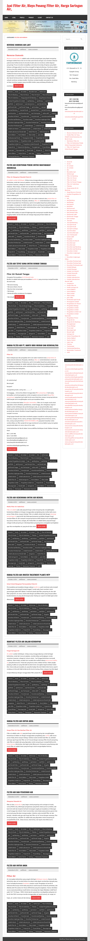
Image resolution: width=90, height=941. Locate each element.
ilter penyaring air (42, 393)
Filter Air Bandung (13, 94)
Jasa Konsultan (12, 113)
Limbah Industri (37, 128)
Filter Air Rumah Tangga (48, 94)
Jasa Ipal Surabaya (46, 110)
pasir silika (40, 134)
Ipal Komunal (19, 104)
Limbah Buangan (40, 125)
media (47, 735)
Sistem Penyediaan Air (51, 150)
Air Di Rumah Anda (27, 277)
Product (31, 17)
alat (21, 733)
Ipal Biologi (40, 101)
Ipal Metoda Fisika (42, 104)
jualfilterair (23, 49)
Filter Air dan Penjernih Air (20, 792)
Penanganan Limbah (28, 138)
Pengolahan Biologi (13, 141)
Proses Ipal (11, 150)
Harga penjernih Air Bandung (28, 97)
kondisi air (35, 279)
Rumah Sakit (30, 150)
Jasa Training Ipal (35, 113)
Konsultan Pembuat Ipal (32, 122)
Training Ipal (46, 153)
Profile (22, 17)
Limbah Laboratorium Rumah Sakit (17, 131)
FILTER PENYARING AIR (31, 421)
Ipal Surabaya (35, 107)
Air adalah (10, 654)
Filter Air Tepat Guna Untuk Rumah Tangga (27, 263)
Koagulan (54, 113)
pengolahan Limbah (39, 141)
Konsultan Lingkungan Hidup (42, 119)
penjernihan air (52, 198)
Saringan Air (39, 150)
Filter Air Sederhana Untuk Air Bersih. (25, 497)
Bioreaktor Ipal (33, 91)
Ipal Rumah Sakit (12, 107)
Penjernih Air (11, 147)
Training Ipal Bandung (13, 156)
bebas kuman (11, 744)
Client (40, 17)
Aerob (16, 91)
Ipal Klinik (10, 104)
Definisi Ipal (42, 91)
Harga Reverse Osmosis (45, 97)
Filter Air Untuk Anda (17, 865)
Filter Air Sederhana (13, 97)
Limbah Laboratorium (49, 128)
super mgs (31, 153)
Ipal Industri (48, 101)
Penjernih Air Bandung (24, 147)
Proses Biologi (46, 147)
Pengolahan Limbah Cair (14, 144)
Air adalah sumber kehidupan (15, 180)
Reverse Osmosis (15, 55)
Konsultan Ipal (25, 116)
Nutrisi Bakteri (12, 134)
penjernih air (18, 804)
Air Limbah (23, 91)
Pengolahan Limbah (26, 141)
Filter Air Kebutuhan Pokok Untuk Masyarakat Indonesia (29, 166)
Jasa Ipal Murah (24, 110)
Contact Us (49, 17)
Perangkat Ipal (36, 147)
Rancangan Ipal (20, 150)
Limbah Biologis (29, 125)
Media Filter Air (33, 131)
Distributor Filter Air (73, 141)
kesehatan (26, 883)
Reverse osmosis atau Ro (14, 58)
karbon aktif (46, 113)
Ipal (9, 230)
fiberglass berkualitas (29, 402)
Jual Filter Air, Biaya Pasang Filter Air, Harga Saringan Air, (45, 7)
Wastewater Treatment (28, 156)
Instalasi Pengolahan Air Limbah (16, 101)
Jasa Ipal (43, 107)
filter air (36, 200)
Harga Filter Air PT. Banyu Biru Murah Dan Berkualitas (32, 345)
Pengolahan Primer (47, 144)
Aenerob (10, 91)
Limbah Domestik (25, 128)
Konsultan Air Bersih (13, 116)
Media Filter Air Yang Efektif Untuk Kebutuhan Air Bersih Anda (73, 137)
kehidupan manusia (42, 879)
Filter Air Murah (35, 94)
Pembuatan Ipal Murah (14, 138)
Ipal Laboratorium (30, 104)
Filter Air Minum (24, 94)
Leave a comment (33, 49)
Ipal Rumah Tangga (24, 107)
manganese (11, 327)
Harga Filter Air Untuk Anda (20, 721)
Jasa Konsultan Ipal (23, 113)
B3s (30, 302)
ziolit (48, 336)
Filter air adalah (11, 510)
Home (6, 17)
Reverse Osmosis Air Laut (19, 44)
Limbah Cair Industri (13, 128)
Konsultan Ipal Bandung (48, 116)
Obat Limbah (32, 134)
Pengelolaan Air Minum (42, 138)
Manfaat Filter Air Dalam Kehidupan (24, 641)
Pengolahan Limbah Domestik (31, 144)
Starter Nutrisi (22, 153)
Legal (14, 17)
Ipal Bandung (30, 101)
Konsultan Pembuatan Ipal (15, 125)
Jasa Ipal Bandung (12, 110)
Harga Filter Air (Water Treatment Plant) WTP (28, 574)
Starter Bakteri (12, 153)
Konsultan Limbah (28, 119)
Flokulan (34, 227)
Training (38, 153)
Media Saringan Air (44, 131)
